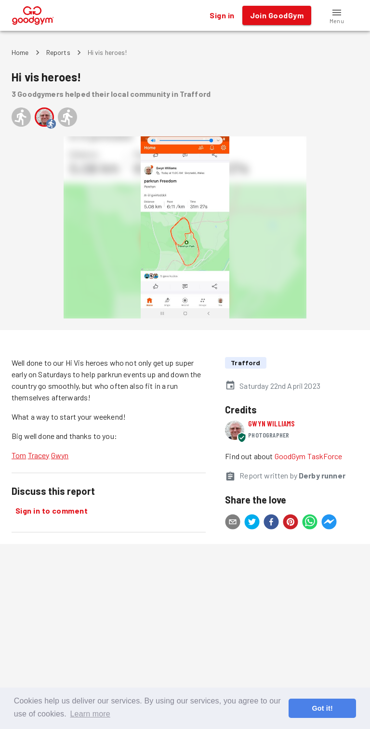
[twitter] (252, 523)
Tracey (39, 455)
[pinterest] (290, 523)
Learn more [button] (90, 714)
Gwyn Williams (271, 423)
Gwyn (60, 455)
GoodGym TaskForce (309, 456)
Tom (19, 455)
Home (20, 52)
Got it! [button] (322, 708)
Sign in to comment (52, 510)
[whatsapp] (309, 523)
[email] (232, 523)
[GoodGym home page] (33, 14)
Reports (58, 52)
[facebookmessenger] (329, 523)
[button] (336, 15)
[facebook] (271, 523)
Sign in (222, 15)
